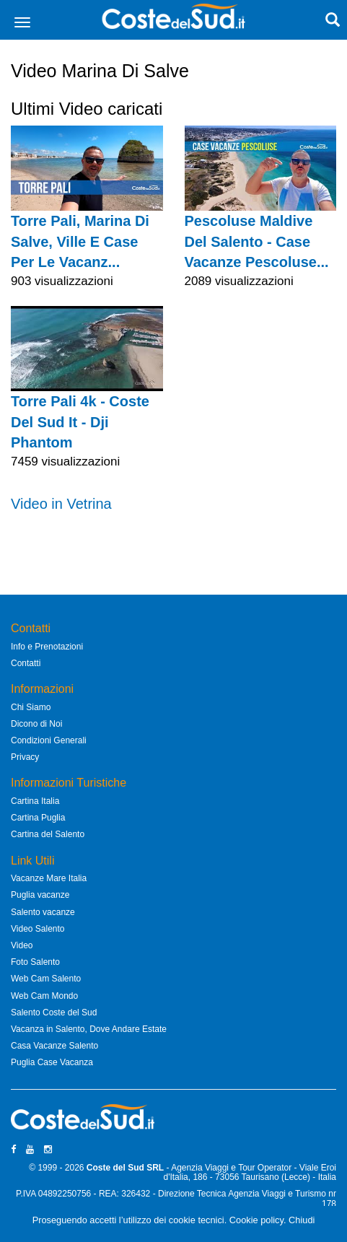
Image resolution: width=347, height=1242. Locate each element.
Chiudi (302, 1220)
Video (21, 945)
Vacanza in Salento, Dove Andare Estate (89, 1029)
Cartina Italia (35, 801)
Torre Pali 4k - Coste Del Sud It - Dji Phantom (80, 421)
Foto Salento (35, 962)
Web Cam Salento (46, 979)
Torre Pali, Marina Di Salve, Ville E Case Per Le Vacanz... (80, 241)
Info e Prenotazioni (47, 647)
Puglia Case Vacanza (52, 1062)
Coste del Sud (115, 1168)
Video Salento (38, 929)
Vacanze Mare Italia (49, 878)
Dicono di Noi (36, 724)
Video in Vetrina (61, 504)
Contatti (25, 663)
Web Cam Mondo (44, 996)
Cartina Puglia (38, 818)
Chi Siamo (30, 707)
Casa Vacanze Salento (54, 1046)
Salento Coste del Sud (54, 1012)
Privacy (25, 757)
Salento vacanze (43, 912)
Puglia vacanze (40, 895)
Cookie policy (256, 1220)
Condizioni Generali (49, 740)
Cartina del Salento (47, 834)
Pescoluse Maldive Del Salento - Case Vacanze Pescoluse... (257, 241)
